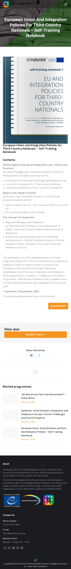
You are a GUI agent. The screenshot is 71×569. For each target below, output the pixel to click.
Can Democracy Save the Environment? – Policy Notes (43, 396)
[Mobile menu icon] (65, 4)
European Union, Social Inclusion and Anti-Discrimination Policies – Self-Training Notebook (44, 432)
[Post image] (10, 399)
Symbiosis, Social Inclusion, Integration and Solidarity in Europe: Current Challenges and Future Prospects (44, 414)
